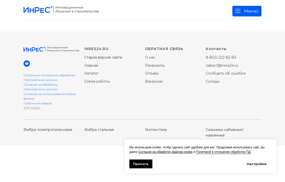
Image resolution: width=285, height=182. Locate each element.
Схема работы (97, 81)
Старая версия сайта (103, 57)
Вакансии (154, 81)
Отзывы (152, 73)
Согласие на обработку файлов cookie (165, 152)
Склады (212, 81)
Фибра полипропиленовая (48, 129)
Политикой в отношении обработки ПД (223, 152)
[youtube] (27, 63)
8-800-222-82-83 (221, 57)
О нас (150, 57)
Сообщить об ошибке (226, 73)
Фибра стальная (99, 129)
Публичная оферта (38, 103)
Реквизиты (155, 65)
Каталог (91, 73)
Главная (91, 65)
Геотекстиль (156, 129)
